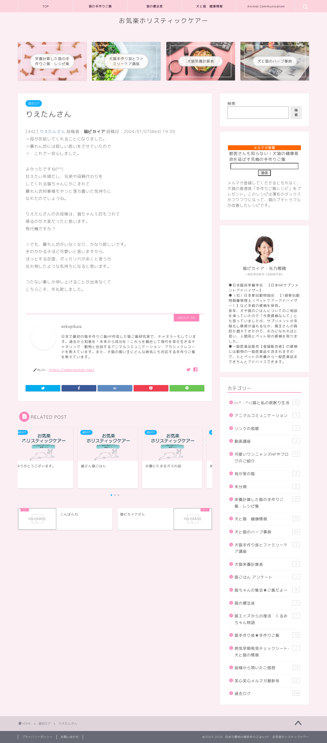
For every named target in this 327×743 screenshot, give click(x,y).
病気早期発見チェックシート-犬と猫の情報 (267, 651)
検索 (231, 103)
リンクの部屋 (267, 428)
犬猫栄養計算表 (267, 564)
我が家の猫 (267, 473)
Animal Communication (266, 6)
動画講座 (267, 441)
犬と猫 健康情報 (209, 6)
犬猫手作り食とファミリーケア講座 (267, 548)
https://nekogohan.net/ (72, 369)
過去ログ (33, 103)
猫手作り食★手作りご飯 (267, 635)
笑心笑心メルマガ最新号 (267, 681)
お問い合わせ (70, 737)
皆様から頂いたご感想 (267, 667)
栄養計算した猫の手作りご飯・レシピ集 (267, 503)
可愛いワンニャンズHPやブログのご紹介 (267, 457)
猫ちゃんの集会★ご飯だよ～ (267, 590)
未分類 (267, 486)
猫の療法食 (154, 6)
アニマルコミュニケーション (267, 415)
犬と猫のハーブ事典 (267, 532)
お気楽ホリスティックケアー (163, 21)
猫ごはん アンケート (267, 577)
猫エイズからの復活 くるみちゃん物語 (267, 619)
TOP (45, 6)
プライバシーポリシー (37, 737)
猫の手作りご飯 (100, 6)
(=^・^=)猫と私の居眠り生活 (267, 402)
